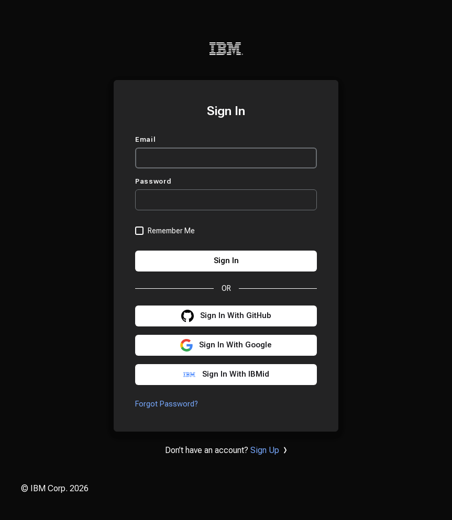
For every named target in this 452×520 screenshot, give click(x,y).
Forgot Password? (166, 404)
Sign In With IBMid (235, 374)
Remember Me (171, 231)
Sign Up (264, 450)
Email (146, 139)
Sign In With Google (235, 345)
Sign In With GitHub (235, 315)
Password (154, 181)
